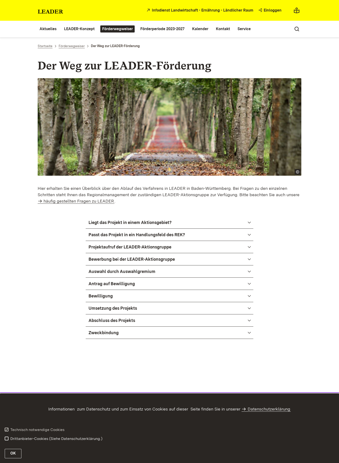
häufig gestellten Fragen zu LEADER (79, 201)
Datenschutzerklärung (269, 408)
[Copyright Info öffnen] (297, 172)
